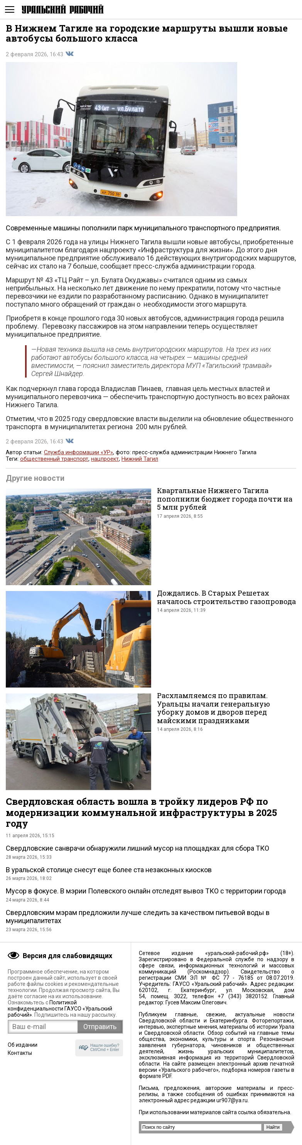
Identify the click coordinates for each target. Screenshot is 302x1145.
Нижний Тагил (139, 459)
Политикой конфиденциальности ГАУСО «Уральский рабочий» (60, 1008)
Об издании (22, 1045)
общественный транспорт (54, 459)
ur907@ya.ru (232, 1100)
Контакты (20, 1053)
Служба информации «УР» (78, 452)
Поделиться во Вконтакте (69, 54)
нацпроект (105, 459)
